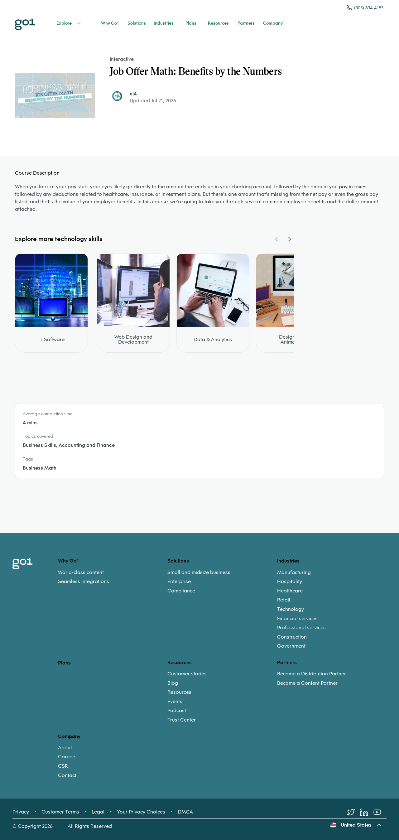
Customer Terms (60, 812)
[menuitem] (112, 577)
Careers (67, 756)
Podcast (176, 710)
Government (291, 646)
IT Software (51, 339)
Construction (292, 637)
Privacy (20, 812)
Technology (290, 609)
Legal (98, 812)
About (65, 747)
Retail (283, 599)
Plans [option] (64, 662)
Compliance (181, 590)
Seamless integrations (83, 581)
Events (174, 701)
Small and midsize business (198, 572)
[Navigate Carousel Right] (289, 239)
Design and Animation (292, 340)
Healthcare (290, 590)
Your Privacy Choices (141, 812)
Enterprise (179, 581)
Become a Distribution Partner (311, 673)
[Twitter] (353, 812)
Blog (172, 683)
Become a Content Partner (307, 683)
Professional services (301, 627)
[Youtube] (380, 812)
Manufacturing (294, 572)
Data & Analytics (213, 339)
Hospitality (289, 581)
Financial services (297, 618)
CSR (63, 766)
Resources (179, 692)
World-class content (81, 572)
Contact (67, 775)
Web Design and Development (133, 340)
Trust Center (181, 720)
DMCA (185, 812)
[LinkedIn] (366, 812)
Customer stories (187, 673)
